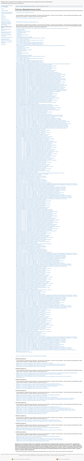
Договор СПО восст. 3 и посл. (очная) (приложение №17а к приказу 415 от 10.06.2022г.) (31, 181)
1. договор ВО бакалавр (20, 29)
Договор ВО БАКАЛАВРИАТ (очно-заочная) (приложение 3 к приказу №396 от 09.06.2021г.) (32, 208)
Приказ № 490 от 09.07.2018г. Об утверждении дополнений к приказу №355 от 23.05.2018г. (32, 440)
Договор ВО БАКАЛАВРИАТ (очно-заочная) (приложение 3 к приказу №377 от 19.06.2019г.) (32, 317)
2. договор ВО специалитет (21, 30)
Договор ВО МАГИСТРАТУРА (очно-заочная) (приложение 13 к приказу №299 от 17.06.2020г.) (32, 282)
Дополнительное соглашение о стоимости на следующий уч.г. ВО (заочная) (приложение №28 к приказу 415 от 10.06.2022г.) (37, 191)
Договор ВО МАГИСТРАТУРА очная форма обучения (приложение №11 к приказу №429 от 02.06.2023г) (34, 94)
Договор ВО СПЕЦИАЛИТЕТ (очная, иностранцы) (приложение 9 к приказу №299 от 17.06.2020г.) (33, 287)
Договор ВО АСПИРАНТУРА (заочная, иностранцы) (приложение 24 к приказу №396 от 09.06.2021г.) (33, 200)
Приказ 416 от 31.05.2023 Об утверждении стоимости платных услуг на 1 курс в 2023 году (32, 388)
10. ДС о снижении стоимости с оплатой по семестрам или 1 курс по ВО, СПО (29, 40)
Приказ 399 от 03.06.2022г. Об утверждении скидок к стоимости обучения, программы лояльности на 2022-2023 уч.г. (37, 397)
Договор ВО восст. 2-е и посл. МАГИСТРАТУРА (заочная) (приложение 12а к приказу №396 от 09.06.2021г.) (34, 221)
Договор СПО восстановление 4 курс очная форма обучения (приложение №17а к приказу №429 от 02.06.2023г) (35, 108)
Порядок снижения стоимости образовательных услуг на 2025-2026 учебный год (30, 366)
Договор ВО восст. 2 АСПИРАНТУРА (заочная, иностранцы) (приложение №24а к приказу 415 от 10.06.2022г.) (35, 138)
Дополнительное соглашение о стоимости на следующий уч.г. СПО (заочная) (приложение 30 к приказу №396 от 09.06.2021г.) (38, 261)
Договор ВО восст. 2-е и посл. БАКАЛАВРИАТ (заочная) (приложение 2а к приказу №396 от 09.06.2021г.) (34, 214)
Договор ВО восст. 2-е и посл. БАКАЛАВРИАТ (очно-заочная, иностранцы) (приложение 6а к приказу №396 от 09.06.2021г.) (37, 220)
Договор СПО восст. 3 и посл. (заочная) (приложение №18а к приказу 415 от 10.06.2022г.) (31, 180)
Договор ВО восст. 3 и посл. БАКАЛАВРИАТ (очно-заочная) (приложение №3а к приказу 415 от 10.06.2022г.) (35, 150)
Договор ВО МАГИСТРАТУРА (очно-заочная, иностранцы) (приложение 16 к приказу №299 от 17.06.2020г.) (34, 283)
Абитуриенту (3, 44)
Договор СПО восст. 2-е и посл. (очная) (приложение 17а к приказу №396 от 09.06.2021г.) (31, 251)
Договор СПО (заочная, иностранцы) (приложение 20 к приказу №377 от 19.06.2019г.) (31, 333)
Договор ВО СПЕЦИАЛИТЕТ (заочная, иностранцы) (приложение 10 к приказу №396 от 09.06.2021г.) (33, 239)
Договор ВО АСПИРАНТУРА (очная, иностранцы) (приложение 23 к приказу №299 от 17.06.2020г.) (33, 270)
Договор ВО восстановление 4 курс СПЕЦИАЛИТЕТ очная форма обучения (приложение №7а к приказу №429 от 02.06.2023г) (38, 91)
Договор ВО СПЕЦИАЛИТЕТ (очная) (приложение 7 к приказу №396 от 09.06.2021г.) (30, 240)
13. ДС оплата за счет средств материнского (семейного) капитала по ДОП (29, 43)
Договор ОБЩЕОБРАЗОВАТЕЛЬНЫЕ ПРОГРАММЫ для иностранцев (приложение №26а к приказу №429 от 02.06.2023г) (37, 105)
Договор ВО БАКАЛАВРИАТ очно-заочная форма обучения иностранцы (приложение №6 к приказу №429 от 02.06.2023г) (37, 72)
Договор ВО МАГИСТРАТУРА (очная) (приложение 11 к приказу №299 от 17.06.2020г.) (31, 280)
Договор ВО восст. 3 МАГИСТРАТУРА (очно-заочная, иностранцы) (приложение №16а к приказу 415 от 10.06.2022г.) (36, 160)
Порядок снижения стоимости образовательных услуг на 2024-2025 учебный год (30, 375)
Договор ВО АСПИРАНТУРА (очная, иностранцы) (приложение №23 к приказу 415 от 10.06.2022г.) (33, 130)
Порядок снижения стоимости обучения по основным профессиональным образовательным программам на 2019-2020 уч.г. (38, 427)
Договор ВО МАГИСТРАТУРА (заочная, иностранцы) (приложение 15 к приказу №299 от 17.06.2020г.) (33, 279)
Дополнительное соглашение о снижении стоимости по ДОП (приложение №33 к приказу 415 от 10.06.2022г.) (35, 185)
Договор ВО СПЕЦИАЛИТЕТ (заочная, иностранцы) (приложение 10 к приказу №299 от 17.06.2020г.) (33, 285)
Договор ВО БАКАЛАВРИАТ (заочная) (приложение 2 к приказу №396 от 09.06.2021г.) (31, 204)
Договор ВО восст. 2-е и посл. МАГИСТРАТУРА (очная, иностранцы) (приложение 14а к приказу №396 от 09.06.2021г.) (36, 224)
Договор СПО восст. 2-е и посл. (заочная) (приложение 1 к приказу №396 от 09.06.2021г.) (31, 250)
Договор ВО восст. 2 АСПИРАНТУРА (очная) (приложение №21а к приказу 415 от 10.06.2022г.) (32, 139)
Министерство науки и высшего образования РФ (22, 459)
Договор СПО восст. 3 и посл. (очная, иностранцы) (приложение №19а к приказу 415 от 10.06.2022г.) (33, 182)
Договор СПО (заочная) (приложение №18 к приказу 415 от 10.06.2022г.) (28, 175)
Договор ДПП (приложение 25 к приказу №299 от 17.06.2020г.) (27, 288)
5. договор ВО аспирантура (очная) (22, 34)
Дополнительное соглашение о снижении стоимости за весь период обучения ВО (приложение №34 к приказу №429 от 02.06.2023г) (39, 115)
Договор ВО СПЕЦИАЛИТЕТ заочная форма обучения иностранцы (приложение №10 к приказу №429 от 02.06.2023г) (36, 100)
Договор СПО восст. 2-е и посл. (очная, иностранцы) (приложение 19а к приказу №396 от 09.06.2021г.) (34, 252)
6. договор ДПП (18, 35)
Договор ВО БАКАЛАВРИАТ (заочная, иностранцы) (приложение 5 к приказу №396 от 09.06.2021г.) (33, 205)
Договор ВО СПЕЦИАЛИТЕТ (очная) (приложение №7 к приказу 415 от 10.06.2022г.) (30, 169)
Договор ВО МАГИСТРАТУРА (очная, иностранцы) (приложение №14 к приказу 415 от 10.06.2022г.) (33, 164)
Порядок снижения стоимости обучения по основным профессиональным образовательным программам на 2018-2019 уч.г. (38, 436)
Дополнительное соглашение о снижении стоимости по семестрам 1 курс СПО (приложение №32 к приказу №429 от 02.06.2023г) (38, 119)
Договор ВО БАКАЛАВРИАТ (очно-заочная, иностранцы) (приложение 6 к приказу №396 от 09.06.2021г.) (34, 209)
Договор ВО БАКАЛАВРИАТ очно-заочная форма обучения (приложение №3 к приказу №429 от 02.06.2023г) (35, 71)
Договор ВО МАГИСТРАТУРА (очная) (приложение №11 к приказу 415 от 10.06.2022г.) (31, 163)
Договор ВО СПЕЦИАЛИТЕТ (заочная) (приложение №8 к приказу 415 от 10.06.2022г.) (31, 167)
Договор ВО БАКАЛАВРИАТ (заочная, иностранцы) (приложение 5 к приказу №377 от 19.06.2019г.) (33, 314)
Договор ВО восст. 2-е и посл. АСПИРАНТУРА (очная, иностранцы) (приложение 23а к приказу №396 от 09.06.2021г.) (36, 213)
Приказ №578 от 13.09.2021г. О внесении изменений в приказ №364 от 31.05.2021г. (31, 413)
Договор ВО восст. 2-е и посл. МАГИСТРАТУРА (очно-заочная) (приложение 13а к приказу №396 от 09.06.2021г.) (35, 225)
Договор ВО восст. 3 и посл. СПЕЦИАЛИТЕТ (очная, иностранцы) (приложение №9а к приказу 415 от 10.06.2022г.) (36, 155)
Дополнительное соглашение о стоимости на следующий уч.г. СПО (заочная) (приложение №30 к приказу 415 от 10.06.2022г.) (38, 193)
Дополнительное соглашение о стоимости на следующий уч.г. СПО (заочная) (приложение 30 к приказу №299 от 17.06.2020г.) (38, 303)
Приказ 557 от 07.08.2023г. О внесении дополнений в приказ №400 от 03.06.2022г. (31, 400)
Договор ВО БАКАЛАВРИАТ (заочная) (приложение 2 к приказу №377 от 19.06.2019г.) (31, 313)
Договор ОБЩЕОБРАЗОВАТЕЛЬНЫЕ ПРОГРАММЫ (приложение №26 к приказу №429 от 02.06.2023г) (34, 104)
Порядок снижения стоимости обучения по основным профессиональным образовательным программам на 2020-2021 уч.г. (38, 420)
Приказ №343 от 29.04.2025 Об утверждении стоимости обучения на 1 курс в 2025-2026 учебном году (34, 363)
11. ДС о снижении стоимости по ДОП (22, 41)
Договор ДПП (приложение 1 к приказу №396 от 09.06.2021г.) (26, 242)
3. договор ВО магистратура (21, 32)
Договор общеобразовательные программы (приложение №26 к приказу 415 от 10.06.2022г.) (32, 174)
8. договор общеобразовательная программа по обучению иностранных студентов (30, 56)
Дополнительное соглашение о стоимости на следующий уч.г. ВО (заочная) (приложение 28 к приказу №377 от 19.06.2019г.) (37, 343)
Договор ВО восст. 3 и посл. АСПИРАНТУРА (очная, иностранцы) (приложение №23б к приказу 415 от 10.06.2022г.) (36, 145)
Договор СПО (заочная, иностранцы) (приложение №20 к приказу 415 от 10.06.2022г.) (31, 176)
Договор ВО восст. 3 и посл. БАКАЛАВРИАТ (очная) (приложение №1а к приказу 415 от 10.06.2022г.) (33, 148)
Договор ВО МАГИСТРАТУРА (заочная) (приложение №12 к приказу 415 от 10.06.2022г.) (31, 161)
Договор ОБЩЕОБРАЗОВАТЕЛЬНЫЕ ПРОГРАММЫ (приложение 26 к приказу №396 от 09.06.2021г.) (33, 243)
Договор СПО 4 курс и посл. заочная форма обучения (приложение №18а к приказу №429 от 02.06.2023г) (34, 106)
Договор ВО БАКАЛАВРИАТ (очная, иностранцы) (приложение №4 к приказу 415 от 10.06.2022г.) (33, 134)
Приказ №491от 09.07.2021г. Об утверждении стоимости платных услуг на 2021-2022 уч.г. (32, 412)
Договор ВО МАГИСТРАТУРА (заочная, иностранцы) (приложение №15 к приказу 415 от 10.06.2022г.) (33, 162)
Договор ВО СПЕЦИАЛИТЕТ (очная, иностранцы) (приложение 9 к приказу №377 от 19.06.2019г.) (33, 329)
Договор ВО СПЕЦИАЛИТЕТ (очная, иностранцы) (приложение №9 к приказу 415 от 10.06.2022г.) (33, 170)
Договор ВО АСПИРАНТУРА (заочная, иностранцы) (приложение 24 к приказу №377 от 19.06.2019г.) (33, 310)
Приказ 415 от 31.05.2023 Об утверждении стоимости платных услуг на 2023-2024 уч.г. (31, 387)
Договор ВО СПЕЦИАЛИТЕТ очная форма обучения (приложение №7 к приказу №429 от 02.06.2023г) (34, 101)
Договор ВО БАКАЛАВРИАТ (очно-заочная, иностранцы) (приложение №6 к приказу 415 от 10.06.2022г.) (34, 136)
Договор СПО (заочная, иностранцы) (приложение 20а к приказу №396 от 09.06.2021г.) (31, 246)
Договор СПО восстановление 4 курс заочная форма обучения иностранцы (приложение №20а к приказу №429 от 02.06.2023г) (38, 107)
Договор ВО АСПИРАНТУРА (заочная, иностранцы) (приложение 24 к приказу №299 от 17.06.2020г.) (33, 268)
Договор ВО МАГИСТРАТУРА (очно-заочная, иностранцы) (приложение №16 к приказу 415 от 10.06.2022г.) (34, 166)
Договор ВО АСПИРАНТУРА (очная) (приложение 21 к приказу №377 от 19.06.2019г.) (31, 311)
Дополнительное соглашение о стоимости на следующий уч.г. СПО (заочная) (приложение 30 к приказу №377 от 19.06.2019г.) (38, 345)
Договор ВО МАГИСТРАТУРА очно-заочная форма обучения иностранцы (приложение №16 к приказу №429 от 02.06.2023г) (37, 98)
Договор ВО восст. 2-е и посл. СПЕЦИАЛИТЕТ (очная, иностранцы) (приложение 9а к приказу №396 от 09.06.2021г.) (36, 230)
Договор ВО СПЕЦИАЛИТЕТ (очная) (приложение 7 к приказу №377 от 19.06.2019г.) (30, 328)
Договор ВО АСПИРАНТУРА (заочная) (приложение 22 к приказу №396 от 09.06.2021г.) (31, 199)
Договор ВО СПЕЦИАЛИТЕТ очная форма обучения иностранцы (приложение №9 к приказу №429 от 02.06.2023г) (36, 102)
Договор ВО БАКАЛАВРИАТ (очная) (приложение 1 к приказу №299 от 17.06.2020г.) (30, 273)
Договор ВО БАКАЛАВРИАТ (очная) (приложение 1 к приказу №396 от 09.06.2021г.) (30, 206)
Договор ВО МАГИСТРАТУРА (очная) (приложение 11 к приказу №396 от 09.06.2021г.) (31, 234)
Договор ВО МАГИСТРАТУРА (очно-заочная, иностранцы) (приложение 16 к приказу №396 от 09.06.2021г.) (34, 237)
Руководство (3, 18)
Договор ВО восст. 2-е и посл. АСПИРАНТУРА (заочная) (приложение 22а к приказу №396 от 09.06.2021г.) (34, 210)
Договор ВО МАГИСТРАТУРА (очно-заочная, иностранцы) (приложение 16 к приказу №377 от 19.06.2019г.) (34, 325)
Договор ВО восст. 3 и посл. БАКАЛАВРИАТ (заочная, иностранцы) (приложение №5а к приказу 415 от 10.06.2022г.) (36, 147)
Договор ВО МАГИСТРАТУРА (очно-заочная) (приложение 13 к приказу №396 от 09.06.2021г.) (32, 236)
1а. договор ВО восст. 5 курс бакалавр (22, 47)
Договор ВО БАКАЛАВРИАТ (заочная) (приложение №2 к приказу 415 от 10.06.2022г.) (31, 131)
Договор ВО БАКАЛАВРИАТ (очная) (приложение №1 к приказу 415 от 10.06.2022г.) (30, 133)
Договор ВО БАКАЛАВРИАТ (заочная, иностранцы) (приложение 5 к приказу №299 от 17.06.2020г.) (33, 272)
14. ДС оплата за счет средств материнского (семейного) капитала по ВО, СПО (30, 44)
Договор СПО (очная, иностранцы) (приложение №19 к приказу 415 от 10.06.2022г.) (30, 179)
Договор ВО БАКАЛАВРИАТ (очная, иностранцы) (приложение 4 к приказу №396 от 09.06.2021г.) (33, 207)
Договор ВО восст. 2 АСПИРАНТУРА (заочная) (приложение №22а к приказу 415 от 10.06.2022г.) (33, 137)
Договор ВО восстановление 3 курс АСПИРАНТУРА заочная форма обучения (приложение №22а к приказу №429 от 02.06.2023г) (38, 73)
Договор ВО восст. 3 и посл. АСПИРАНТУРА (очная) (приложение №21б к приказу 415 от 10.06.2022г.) (34, 144)
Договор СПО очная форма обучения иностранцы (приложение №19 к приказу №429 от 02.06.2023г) (33, 114)
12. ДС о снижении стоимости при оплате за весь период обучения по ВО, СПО (30, 42)
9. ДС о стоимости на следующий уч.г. (22, 39)
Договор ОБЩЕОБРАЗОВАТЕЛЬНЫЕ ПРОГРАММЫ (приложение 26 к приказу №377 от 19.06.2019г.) (33, 331)
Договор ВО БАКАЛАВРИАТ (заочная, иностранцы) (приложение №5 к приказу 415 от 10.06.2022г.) (33, 132)
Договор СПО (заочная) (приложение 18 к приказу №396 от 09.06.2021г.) (28, 244)
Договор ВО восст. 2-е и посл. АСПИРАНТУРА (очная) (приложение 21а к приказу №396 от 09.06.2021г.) (34, 212)
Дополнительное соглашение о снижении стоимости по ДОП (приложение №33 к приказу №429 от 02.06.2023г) (35, 117)
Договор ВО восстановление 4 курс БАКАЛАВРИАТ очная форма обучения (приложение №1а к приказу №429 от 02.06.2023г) (38, 83)
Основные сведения (4, 10)
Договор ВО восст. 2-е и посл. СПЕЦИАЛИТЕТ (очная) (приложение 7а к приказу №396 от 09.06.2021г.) (34, 229)
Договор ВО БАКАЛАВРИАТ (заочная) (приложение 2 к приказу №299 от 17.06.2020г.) (31, 271)
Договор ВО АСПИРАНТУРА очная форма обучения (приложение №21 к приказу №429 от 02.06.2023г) (34, 64)
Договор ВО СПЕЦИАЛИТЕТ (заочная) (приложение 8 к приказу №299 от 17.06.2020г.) (31, 284)
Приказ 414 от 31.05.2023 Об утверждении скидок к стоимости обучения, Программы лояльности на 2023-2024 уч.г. (37, 386)
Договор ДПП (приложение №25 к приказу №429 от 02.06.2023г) (27, 103)
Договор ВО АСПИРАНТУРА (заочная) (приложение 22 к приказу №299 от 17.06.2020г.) (31, 267)
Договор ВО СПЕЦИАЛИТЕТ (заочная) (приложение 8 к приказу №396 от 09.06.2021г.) (31, 238)
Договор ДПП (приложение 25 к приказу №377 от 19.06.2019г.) (27, 330)
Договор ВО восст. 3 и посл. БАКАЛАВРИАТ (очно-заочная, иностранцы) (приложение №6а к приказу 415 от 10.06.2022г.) (37, 151)
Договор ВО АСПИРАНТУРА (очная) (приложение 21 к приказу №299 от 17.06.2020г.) (31, 269)
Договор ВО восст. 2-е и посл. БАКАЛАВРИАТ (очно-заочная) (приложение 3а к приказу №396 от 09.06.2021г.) (35, 219)
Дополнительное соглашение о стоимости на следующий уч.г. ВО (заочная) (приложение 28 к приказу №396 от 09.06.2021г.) (37, 259)
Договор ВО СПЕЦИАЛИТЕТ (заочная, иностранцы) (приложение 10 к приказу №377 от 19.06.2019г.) (33, 327)
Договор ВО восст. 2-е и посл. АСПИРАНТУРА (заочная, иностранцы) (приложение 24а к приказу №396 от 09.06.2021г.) (37, 211)
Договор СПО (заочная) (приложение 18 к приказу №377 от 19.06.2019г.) (28, 332)
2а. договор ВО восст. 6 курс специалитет (23, 31)
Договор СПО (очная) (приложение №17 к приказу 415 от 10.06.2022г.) (28, 178)
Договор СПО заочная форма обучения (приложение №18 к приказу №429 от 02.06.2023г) (32, 110)
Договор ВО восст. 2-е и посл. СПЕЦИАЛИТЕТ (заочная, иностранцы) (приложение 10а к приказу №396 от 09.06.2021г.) (37, 228)
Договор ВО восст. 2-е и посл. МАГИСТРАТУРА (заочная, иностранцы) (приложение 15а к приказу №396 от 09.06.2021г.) (37, 222)
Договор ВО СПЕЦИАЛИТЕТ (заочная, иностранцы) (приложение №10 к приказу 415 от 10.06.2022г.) (33, 168)
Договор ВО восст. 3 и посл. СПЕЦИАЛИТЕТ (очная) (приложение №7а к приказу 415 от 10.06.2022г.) (33, 154)
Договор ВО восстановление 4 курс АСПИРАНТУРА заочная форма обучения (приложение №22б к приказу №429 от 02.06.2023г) (38, 77)
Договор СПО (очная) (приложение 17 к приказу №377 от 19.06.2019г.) (28, 334)
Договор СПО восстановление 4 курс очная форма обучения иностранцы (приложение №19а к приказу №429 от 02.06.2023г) (38, 109)
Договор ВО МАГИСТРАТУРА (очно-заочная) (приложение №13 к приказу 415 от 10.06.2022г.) (32, 165)
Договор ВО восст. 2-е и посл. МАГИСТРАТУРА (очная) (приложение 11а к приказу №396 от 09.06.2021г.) (34, 223)
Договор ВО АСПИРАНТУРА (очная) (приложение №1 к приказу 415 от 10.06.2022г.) (30, 129)
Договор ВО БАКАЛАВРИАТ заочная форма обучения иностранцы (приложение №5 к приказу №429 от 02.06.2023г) (36, 68)
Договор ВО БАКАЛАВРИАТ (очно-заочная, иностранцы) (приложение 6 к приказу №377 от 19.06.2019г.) (34, 318)
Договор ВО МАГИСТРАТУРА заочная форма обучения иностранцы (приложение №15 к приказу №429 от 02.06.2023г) (36, 93)
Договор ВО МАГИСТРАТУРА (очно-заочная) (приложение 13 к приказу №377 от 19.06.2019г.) (32, 324)
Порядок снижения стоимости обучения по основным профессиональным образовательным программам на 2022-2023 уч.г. (38, 394)
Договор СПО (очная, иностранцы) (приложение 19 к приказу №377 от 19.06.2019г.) (30, 335)
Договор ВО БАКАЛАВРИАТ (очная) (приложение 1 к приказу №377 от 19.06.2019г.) (30, 315)
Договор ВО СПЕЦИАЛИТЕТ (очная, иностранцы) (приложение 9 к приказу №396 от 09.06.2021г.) (33, 241)
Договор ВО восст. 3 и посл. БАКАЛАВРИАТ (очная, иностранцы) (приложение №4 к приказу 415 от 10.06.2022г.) (35, 149)
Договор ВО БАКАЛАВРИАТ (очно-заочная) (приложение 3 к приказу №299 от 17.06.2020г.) (32, 275)
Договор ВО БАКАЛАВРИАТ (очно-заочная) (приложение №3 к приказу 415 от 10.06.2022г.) (32, 135)
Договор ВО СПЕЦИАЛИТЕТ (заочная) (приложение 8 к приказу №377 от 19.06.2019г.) (31, 326)
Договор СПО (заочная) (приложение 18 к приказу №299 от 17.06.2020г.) (28, 290)
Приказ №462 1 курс (20, 377)
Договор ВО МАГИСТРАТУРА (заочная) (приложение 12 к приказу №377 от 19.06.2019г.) (31, 319)
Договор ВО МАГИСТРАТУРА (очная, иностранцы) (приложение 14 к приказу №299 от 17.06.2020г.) (33, 281)
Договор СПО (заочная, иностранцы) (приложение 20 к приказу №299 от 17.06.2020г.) (31, 291)
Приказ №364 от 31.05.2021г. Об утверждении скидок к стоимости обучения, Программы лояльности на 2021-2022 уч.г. (37, 411)
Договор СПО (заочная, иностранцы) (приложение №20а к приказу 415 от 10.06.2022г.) (31, 177)
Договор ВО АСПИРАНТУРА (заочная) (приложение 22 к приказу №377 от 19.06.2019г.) (31, 309)
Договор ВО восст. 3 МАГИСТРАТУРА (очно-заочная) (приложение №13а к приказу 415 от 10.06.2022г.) (34, 159)
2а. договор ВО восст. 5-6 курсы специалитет (24, 49)
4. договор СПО (19, 33)
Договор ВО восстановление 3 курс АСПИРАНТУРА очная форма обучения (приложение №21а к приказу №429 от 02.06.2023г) (38, 75)
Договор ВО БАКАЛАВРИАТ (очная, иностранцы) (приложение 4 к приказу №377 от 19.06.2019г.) (33, 316)
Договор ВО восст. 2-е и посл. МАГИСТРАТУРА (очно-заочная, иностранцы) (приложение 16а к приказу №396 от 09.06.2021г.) (38, 226)
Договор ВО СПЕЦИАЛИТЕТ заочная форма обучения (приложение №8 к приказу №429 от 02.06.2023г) (34, 99)
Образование (3, 16)
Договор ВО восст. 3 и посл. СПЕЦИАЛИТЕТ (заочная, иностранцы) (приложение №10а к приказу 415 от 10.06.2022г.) (36, 153)
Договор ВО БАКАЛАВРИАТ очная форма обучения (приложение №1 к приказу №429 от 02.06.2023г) (33, 69)
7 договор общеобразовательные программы (24, 55)
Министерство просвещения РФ (64, 459)
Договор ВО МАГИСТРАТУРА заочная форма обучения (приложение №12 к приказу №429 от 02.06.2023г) (34, 92)
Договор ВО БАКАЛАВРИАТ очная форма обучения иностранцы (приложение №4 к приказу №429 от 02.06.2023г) (36, 70)
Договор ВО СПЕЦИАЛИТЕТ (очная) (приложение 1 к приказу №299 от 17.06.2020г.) (30, 286)
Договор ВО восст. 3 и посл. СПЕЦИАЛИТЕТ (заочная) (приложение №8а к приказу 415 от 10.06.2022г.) (34, 152)
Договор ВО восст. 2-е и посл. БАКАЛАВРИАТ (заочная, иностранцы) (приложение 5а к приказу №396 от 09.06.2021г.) (36, 215)
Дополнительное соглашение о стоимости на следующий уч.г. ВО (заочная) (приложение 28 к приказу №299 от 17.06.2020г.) (37, 301)
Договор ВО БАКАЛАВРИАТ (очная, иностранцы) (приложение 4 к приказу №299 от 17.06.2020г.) (33, 274)
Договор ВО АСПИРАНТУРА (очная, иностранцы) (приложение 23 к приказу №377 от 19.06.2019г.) (33, 312)
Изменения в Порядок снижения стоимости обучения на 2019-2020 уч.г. (29, 428)
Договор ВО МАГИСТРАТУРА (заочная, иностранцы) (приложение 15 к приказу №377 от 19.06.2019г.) (33, 320)
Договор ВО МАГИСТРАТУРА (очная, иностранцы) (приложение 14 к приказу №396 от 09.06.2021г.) (33, 235)
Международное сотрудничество (6, 37)
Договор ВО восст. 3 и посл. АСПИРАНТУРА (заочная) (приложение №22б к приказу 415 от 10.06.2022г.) (34, 143)
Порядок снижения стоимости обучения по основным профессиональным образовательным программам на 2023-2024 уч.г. (38, 383)
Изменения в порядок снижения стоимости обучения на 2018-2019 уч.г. (29, 437)
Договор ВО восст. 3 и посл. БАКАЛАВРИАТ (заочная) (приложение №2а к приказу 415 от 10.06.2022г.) (34, 146)
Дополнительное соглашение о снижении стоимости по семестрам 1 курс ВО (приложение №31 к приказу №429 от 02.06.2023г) (38, 118)
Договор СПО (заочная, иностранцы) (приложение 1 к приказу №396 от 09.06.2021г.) (31, 245)
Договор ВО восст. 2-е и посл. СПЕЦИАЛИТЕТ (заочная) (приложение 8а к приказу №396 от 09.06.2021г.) (34, 227)
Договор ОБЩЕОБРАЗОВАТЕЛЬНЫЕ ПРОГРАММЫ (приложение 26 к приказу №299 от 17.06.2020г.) (33, 289)
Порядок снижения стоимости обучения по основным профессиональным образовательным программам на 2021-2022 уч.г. (38, 406)
